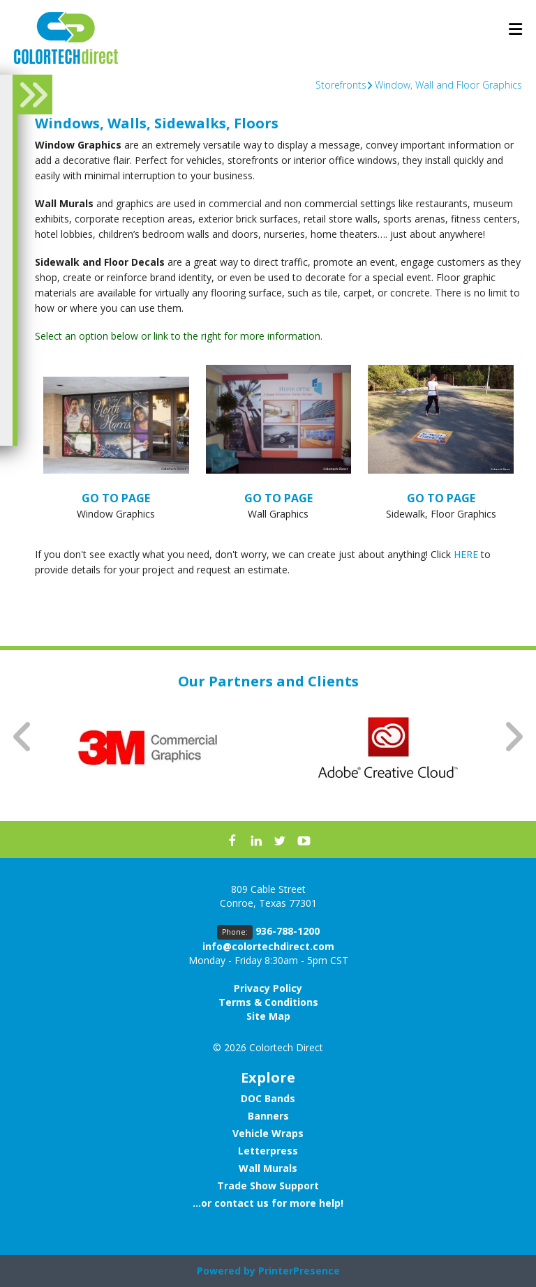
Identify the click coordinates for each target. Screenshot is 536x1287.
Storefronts (340, 84)
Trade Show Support (268, 1185)
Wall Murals (268, 1168)
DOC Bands (268, 1098)
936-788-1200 (287, 931)
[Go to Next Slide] (513, 736)
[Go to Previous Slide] (23, 736)
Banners (268, 1115)
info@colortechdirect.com (268, 946)
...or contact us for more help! (268, 1203)
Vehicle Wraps (268, 1133)
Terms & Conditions (268, 1002)
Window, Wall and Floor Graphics (448, 84)
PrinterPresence (299, 1270)
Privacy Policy (268, 988)
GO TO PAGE (116, 498)
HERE (466, 554)
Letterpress (268, 1150)
